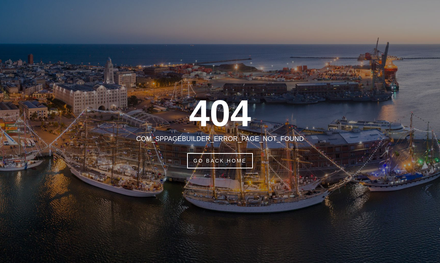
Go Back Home (220, 161)
